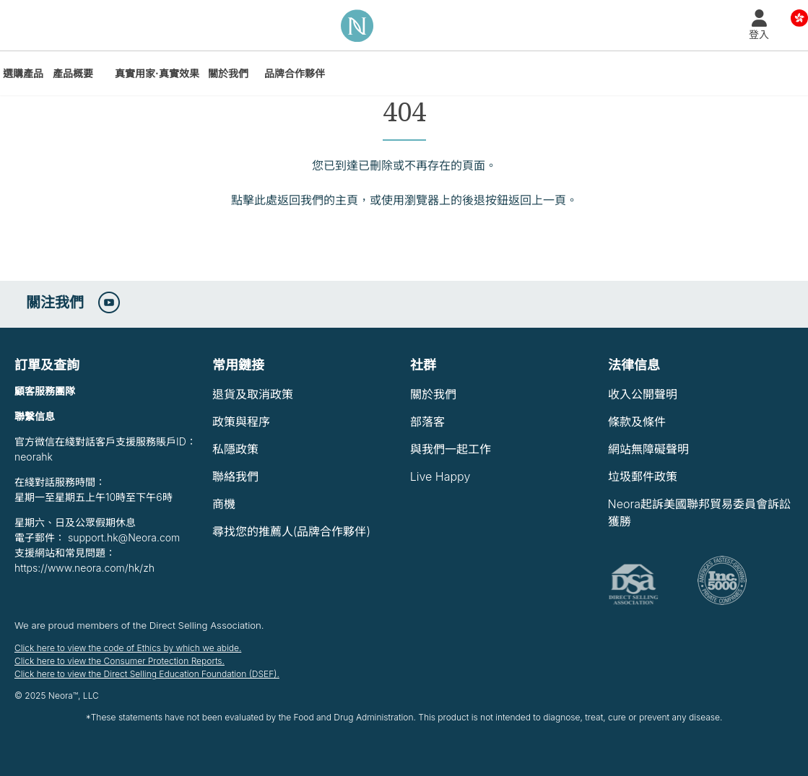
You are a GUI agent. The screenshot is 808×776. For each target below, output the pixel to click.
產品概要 (73, 73)
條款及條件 (637, 421)
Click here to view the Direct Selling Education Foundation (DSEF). (146, 673)
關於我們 (228, 73)
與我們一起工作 (450, 449)
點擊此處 (254, 200)
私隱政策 (235, 449)
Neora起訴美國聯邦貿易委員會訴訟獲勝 (699, 512)
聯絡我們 (235, 476)
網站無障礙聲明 (648, 449)
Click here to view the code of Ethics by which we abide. (127, 647)
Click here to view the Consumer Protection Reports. (119, 660)
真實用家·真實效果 (157, 73)
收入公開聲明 (642, 394)
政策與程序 (241, 421)
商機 (223, 504)
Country (799, 17)
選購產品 (23, 73)
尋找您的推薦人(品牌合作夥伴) (291, 531)
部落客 (427, 421)
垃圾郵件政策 (642, 476)
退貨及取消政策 (252, 394)
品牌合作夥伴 (294, 73)
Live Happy (440, 476)
